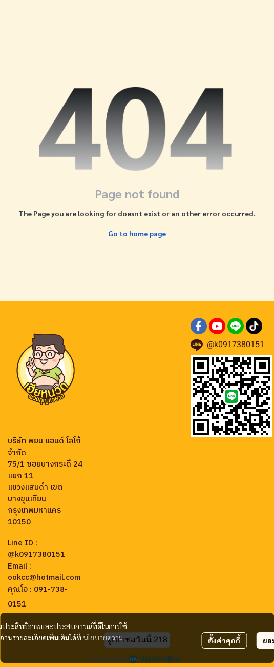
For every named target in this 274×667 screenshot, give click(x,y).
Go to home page (137, 233)
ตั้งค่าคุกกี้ (224, 640)
